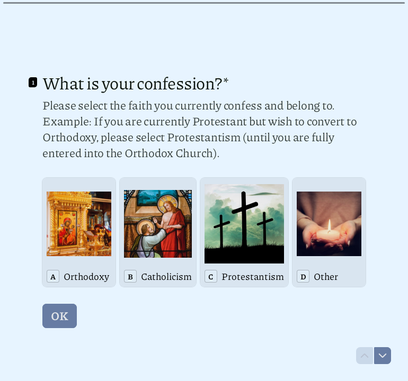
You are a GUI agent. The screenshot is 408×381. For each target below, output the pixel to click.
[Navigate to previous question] (364, 355)
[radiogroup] (204, 232)
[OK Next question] (59, 316)
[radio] (79, 232)
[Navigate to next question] (382, 355)
